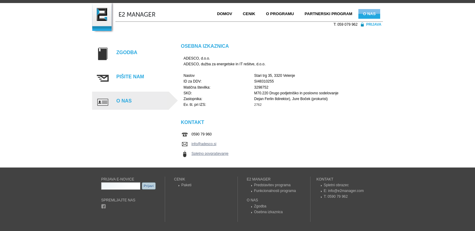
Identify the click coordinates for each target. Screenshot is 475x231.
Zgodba (260, 206)
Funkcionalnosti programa (275, 191)
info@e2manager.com (346, 191)
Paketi (186, 185)
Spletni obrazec (336, 185)
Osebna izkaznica (268, 212)
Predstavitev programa (272, 185)
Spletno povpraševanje (209, 153)
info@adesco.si (203, 144)
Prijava (373, 24)
